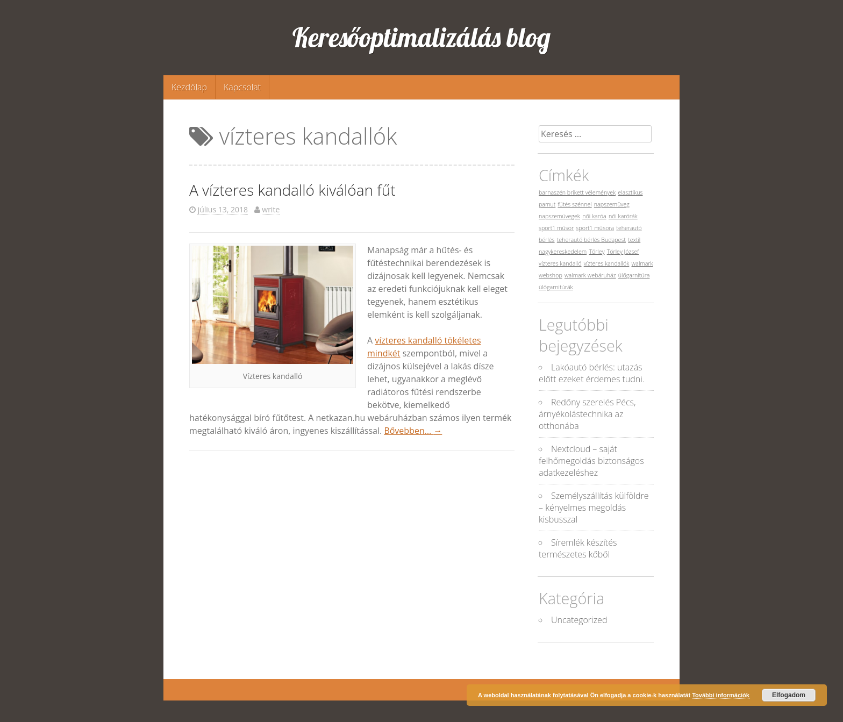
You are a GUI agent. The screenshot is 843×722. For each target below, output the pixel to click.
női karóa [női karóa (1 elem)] (594, 216)
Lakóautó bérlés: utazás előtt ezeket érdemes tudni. (592, 373)
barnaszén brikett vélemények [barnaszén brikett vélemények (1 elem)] (577, 192)
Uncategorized (579, 620)
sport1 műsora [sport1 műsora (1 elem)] (595, 228)
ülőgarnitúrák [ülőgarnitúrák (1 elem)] (556, 287)
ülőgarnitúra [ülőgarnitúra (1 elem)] (634, 275)
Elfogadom (788, 695)
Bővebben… (413, 431)
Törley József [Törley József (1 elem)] (623, 251)
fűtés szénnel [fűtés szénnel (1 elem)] (574, 204)
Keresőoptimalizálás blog (421, 37)
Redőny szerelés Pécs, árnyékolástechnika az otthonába (587, 414)
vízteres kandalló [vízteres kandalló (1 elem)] (560, 263)
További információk (720, 695)
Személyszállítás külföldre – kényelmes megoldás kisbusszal (594, 507)
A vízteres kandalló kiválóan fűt (292, 190)
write (271, 209)
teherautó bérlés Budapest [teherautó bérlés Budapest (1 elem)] (591, 240)
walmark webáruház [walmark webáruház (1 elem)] (590, 275)
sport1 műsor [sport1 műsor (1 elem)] (556, 228)
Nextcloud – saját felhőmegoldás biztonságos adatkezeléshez (591, 460)
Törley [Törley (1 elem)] (596, 251)
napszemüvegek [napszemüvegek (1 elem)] (559, 216)
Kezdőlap (189, 87)
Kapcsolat (242, 87)
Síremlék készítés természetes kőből (578, 548)
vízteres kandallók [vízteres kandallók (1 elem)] (607, 263)
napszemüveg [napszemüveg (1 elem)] (612, 204)
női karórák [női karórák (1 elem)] (623, 216)
